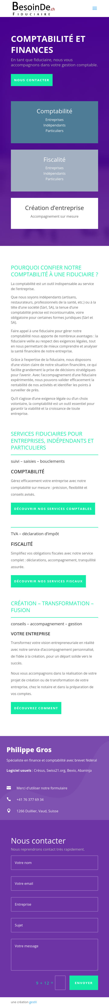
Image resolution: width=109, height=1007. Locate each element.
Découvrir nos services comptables (53, 508)
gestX (33, 1002)
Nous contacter (31, 80)
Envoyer (84, 983)
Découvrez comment (36, 708)
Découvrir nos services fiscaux (48, 581)
